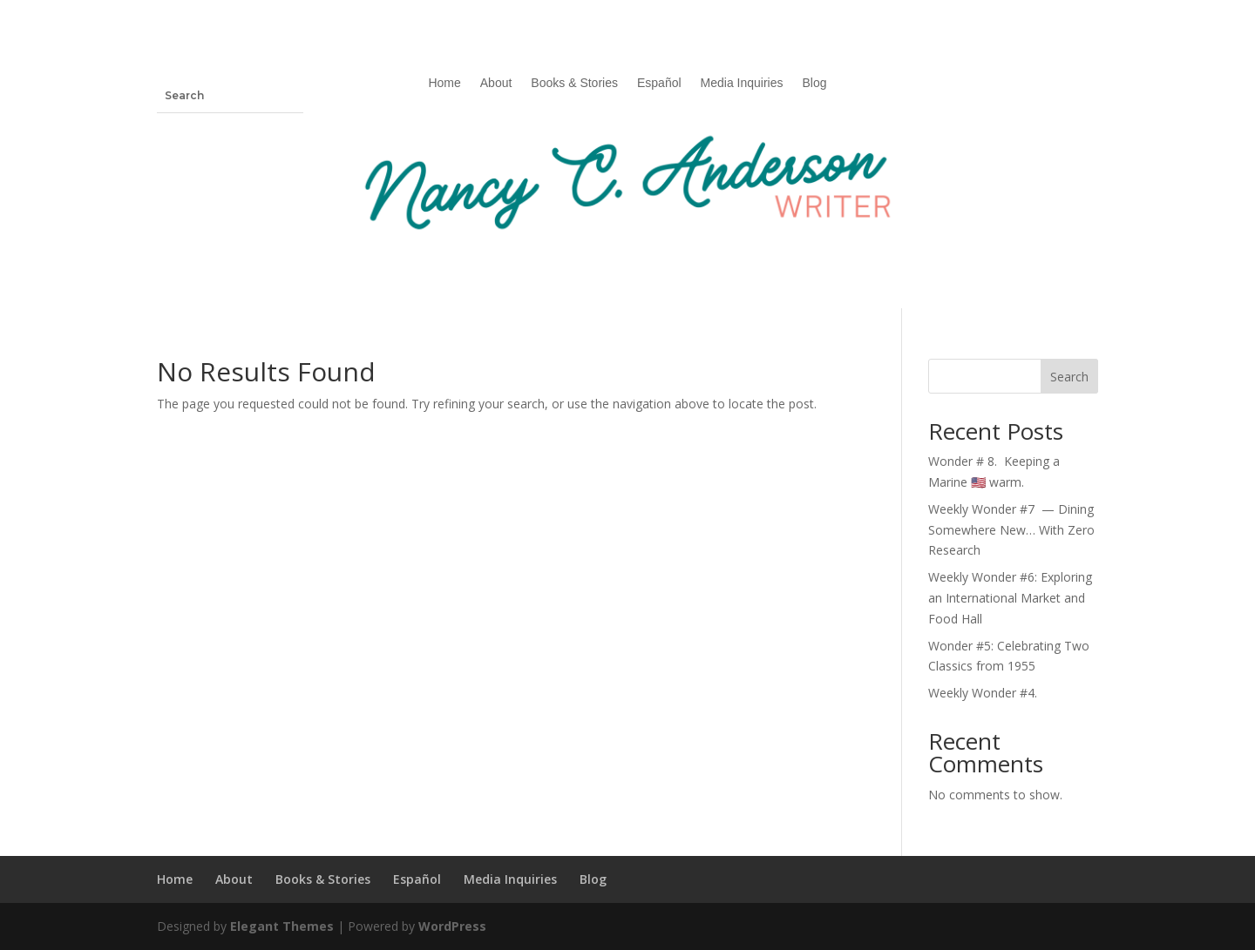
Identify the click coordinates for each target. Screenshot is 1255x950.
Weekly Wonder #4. (982, 692)
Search (1069, 376)
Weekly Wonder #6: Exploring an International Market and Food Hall (1010, 598)
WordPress (452, 926)
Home (444, 83)
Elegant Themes (282, 926)
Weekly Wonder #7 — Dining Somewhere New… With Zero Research (1011, 530)
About (496, 83)
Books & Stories (574, 83)
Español (659, 83)
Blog (815, 83)
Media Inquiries (742, 83)
